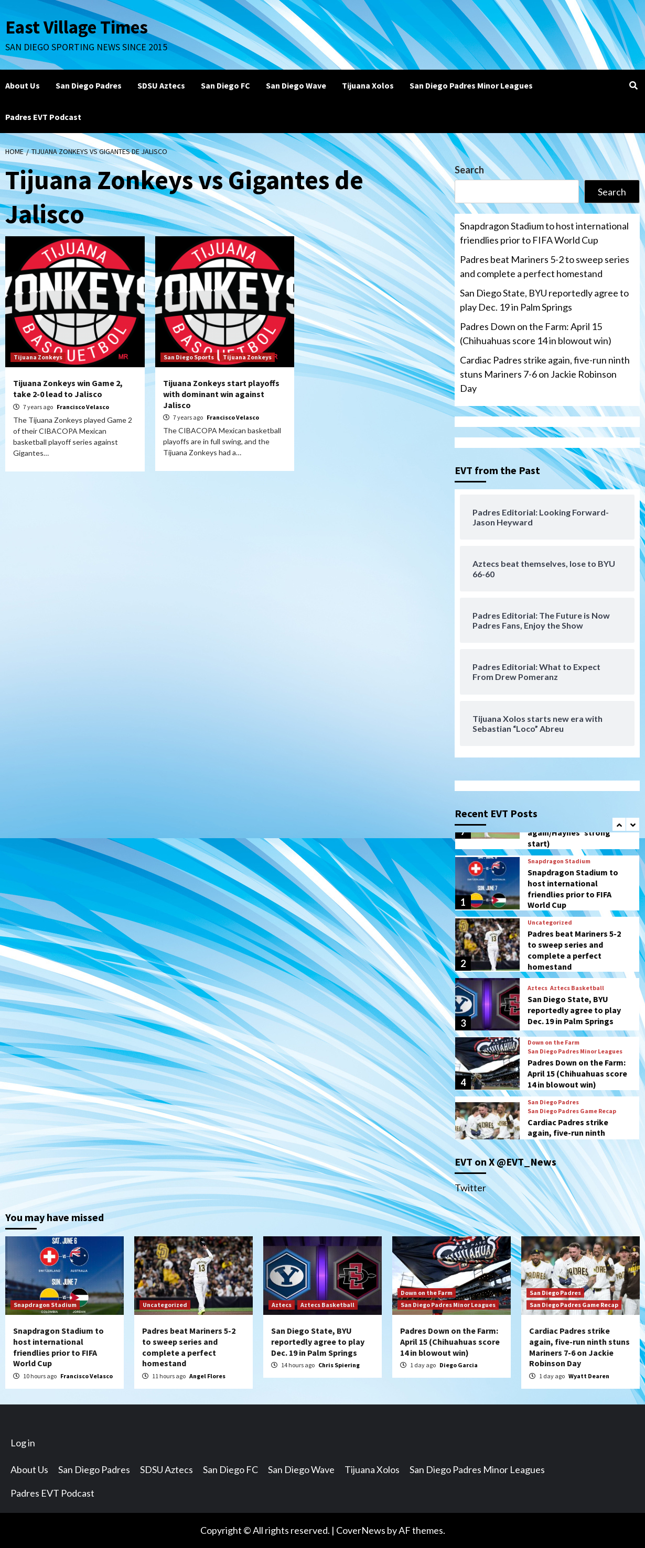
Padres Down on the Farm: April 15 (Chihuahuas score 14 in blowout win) (535, 333)
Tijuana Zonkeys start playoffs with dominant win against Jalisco (221, 394)
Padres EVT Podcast (43, 117)
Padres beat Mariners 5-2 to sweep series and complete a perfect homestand (544, 266)
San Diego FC (225, 85)
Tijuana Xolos (368, 85)
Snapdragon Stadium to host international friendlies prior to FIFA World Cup (544, 233)
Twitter (470, 1187)
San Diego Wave (296, 85)
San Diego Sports (189, 357)
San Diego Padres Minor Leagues (471, 85)
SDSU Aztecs (161, 85)
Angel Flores (207, 1376)
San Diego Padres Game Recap (572, 1111)
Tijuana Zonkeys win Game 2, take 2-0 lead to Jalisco (68, 388)
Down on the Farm (553, 1042)
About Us (22, 85)
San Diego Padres (89, 85)
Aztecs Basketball (577, 988)
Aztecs (537, 988)
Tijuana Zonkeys (38, 357)
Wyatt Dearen (588, 1376)
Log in (22, 1442)
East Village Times (76, 27)
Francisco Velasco (83, 407)
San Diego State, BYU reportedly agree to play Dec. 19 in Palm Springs (544, 300)
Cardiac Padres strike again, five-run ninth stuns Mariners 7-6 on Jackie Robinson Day (545, 374)
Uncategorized (550, 922)
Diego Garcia (458, 1365)
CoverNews (360, 1530)
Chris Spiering (339, 1365)
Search (469, 169)
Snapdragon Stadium (559, 861)
